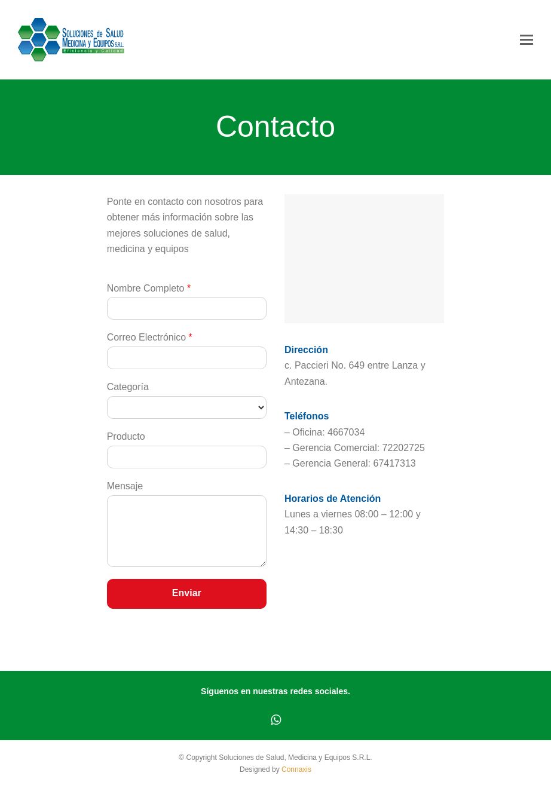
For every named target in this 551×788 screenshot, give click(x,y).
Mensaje (125, 486)
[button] (526, 40)
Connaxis (296, 769)
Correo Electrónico (149, 337)
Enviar (186, 593)
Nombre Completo (149, 288)
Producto (126, 436)
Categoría (128, 387)
